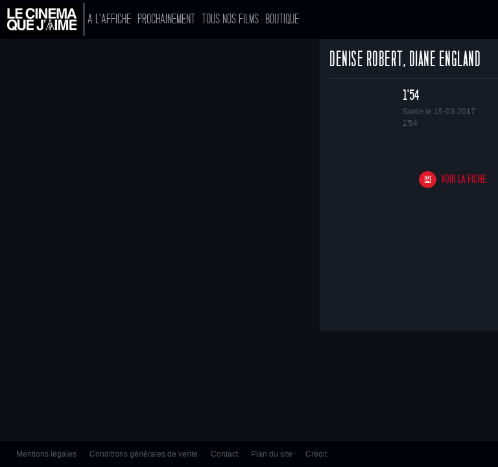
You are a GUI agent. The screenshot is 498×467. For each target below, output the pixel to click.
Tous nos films (230, 19)
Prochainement (166, 19)
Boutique (282, 19)
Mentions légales (46, 454)
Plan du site (271, 454)
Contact (224, 454)
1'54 (411, 95)
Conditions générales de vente (143, 454)
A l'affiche (109, 19)
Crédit (316, 454)
